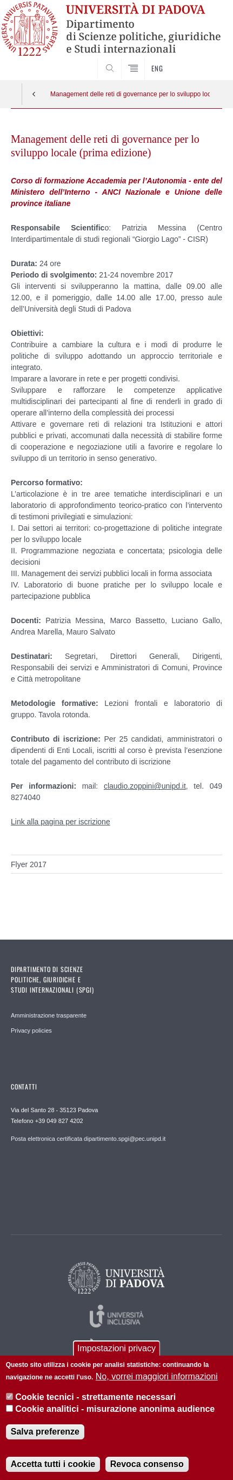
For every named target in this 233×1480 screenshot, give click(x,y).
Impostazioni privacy (116, 1350)
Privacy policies (31, 1030)
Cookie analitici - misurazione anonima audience (115, 1410)
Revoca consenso (147, 1465)
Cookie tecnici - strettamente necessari (95, 1398)
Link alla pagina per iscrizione (60, 821)
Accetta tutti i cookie (53, 1465)
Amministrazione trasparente (48, 1015)
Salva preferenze (45, 1433)
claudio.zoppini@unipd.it (145, 786)
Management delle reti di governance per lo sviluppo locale (130, 94)
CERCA (205, 59)
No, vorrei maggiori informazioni (157, 1378)
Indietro (34, 94)
